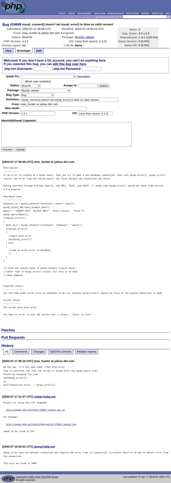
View (8, 50)
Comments (21, 351)
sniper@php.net (44, 396)
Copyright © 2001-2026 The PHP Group (37, 477)
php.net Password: (67, 68)
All (6, 351)
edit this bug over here (69, 64)
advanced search (116, 13)
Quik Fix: (13, 76)
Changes (38, 351)
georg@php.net (44, 446)
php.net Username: (19, 68)
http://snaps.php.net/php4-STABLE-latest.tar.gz (35, 409)
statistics (145, 13)
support (71, 13)
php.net (62, 13)
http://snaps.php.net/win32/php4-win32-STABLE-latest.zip (41, 424)
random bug (157, 13)
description (84, 76)
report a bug (99, 13)
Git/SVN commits (60, 351)
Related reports (86, 351)
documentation (85, 13)
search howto (132, 13)
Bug (6, 24)
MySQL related (84, 37)
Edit (39, 50)
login (167, 13)
